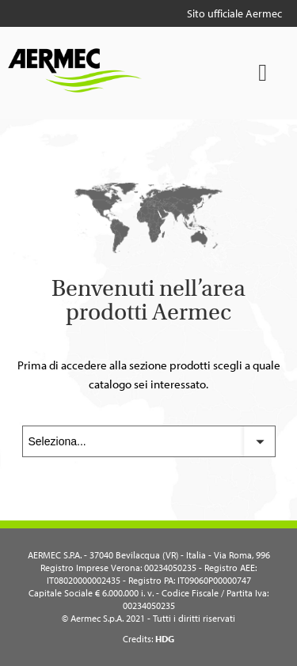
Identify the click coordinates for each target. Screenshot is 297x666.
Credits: (148, 639)
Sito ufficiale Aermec (234, 13)
